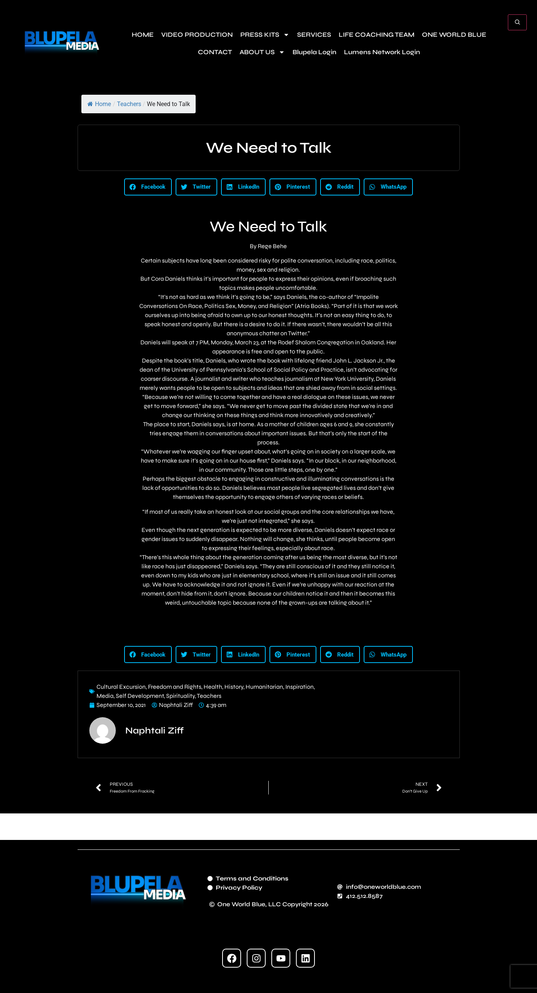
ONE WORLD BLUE (454, 35)
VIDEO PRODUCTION (197, 35)
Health (213, 686)
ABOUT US (262, 52)
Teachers (129, 104)
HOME (143, 35)
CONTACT (215, 52)
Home (99, 104)
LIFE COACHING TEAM (376, 35)
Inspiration (299, 686)
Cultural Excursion (121, 686)
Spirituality (180, 695)
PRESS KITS (265, 35)
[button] (148, 186)
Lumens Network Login (382, 52)
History (233, 686)
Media (105, 695)
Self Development (140, 695)
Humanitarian (264, 686)
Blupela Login (314, 52)
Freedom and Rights (174, 686)
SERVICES (314, 35)
